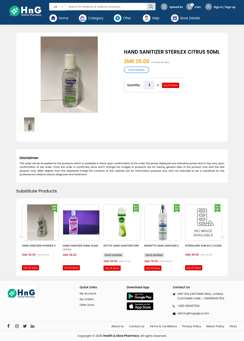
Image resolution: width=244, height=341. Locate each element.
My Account (88, 294)
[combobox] (57, 6)
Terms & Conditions (158, 326)
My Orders (87, 299)
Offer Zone (87, 305)
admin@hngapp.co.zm (193, 313)
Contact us (130, 326)
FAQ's (233, 326)
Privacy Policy (188, 326)
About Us (109, 326)
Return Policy (214, 326)
